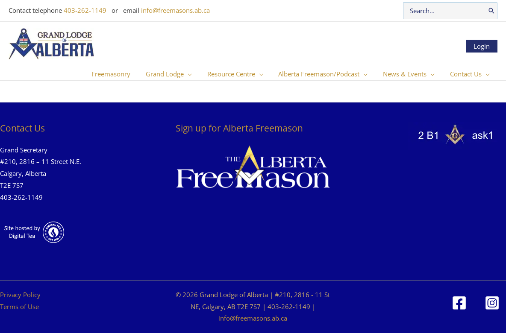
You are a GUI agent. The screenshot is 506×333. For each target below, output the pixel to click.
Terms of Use (19, 306)
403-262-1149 (85, 10)
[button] (199, 73)
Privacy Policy (20, 294)
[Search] (491, 11)
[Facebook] (459, 303)
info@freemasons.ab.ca (175, 10)
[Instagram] (492, 303)
